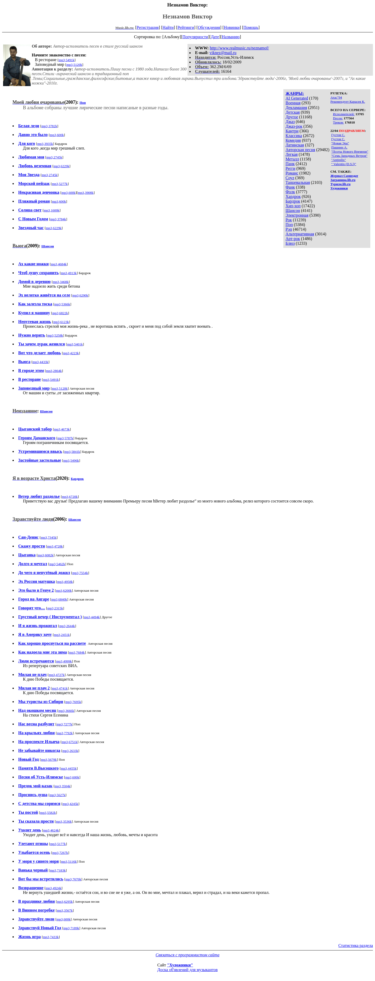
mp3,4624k (51, 830)
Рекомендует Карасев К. (347, 102)
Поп (289, 224)
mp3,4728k (55, 546)
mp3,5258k (55, 335)
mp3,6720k (70, 497)
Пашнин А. (339, 147)
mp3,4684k (58, 264)
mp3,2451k (62, 635)
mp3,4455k (69, 768)
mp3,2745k (54, 157)
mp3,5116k (69, 861)
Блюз (290, 243)
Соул (289, 178)
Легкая (291, 154)
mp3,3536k (64, 821)
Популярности (195, 37)
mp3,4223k (71, 353)
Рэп (288, 229)
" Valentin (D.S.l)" (343, 164)
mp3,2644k (67, 626)
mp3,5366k (62, 304)
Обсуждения (209, 27)
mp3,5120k (74, 65)
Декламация (296, 107)
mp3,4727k (56, 675)
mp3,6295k (65, 901)
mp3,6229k (61, 166)
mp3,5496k (71, 460)
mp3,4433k (40, 362)
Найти (168, 27)
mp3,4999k (64, 661)
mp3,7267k (60, 853)
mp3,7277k (64, 724)
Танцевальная (297, 182)
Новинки (232, 27)
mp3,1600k (51, 210)
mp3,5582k (48, 813)
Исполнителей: (344, 114)
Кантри (291, 131)
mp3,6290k (80, 295)
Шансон (292, 210)
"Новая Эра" (340, 143)
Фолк (290, 192)
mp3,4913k (69, 273)
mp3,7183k (58, 870)
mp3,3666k (66, 711)
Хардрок (293, 196)
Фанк (290, 187)
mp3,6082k (45, 555)
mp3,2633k (70, 751)
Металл (292, 159)
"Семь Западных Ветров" (349, 156)
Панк (290, 164)
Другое (291, 117)
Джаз (290, 121)
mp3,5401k (75, 344)
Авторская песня (300, 149)
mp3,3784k (58, 219)
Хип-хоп (293, 206)
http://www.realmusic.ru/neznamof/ (239, 48)
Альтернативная (299, 234)
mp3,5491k (66, 60)
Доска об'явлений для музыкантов (187, 969)
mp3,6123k (61, 322)
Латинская (294, 145)
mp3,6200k (64, 590)
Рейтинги (185, 27)
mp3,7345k (48, 537)
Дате (215, 37)
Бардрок (292, 201)
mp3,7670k (73, 879)
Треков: (338, 122)
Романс (291, 173)
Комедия (293, 140)
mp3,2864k (54, 371)
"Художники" (180, 965)
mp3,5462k (57, 564)
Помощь (250, 27)
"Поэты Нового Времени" (349, 151)
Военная (293, 103)
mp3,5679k (49, 759)
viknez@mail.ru (223, 52)
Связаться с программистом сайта (188, 955)
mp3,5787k (65, 438)
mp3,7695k (73, 702)
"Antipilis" (338, 160)
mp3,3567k (64, 910)
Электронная (296, 215)
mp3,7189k (71, 928)
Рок (288, 220)
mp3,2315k (55, 608)
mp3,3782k (49, 126)
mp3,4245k (70, 804)
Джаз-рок (293, 126)
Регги (290, 168)
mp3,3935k (45, 144)
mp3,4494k (91, 617)
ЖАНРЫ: (294, 93)
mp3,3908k (85, 193)
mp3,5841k (72, 452)
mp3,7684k (77, 652)
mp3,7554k (80, 573)
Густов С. (338, 135)
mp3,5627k (57, 795)
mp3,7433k (51, 937)
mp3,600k (57, 135)
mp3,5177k (58, 844)
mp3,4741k (59, 688)
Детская (292, 112)
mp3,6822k (60, 313)
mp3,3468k (60, 282)
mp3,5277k (59, 184)
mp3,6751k (69, 742)
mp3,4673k (62, 429)
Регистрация (148, 27)
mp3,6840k (59, 599)
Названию (231, 37)
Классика (293, 135)
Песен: (338, 118)
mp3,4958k (65, 582)
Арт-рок (292, 238)
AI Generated (296, 98)
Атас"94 (336, 97)
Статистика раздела (355, 945)
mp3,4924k (53, 888)
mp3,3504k (62, 786)
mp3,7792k (65, 733)
